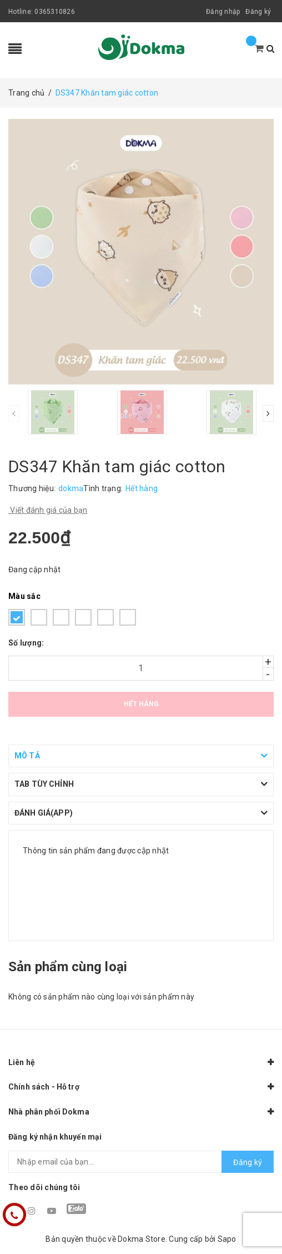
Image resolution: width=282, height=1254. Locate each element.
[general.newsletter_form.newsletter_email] (141, 1162)
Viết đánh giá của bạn (48, 510)
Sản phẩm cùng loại (67, 967)
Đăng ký (258, 12)
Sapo (227, 1239)
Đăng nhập (223, 12)
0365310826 (54, 12)
